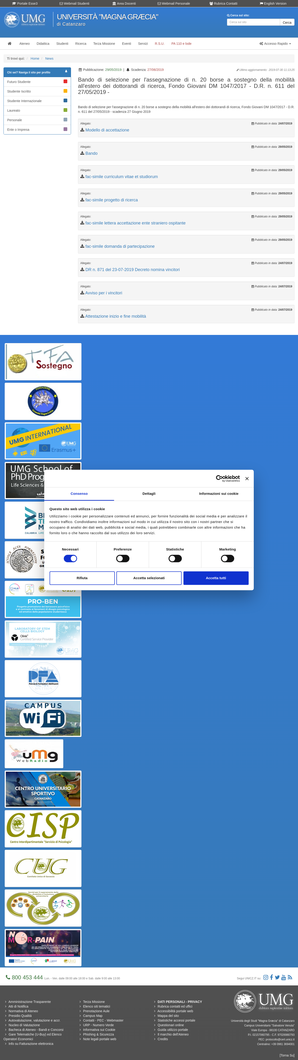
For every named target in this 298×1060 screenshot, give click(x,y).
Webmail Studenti (74, 3)
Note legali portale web (99, 1039)
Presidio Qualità (20, 1016)
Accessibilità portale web (175, 1011)
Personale (37, 120)
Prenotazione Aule (96, 1011)
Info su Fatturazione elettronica (31, 1044)
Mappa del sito (168, 1016)
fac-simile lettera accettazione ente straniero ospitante (135, 223)
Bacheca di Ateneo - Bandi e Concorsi (36, 1030)
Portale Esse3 (24, 3)
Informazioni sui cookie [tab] (219, 494)
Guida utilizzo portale (173, 1030)
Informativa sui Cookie (99, 1030)
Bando (91, 153)
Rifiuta (82, 578)
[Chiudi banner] (247, 478)
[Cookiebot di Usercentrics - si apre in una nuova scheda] (219, 478)
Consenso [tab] (79, 494)
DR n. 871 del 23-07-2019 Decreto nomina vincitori (132, 269)
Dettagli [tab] (149, 494)
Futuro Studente (37, 81)
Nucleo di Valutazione (24, 1025)
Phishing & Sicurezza (98, 1034)
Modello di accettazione (107, 130)
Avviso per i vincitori (103, 293)
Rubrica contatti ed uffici (175, 1006)
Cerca (287, 22)
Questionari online (171, 1025)
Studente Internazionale (37, 101)
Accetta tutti (216, 578)
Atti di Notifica (18, 1006)
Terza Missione (94, 1002)
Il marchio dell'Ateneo (173, 1034)
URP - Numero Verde (98, 1025)
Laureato (37, 110)
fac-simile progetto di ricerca (111, 200)
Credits (163, 1039)
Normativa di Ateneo (23, 1011)
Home (35, 58)
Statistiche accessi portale (176, 1020)
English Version (273, 3)
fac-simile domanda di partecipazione (120, 246)
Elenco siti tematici (96, 1006)
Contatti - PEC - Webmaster (103, 1020)
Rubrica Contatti (223, 3)
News (49, 58)
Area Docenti (124, 3)
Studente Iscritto (37, 91)
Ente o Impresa (37, 129)
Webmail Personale (174, 3)
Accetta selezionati (149, 578)
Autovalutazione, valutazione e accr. (34, 1020)
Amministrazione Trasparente (29, 1002)
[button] (275, 43)
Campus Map (92, 1016)
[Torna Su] (287, 1055)
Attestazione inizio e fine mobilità (115, 316)
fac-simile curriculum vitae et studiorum (121, 176)
